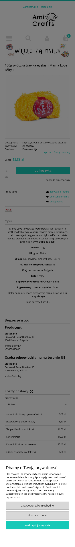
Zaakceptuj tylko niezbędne (37, 505)
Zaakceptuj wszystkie (37, 525)
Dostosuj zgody (37, 515)
